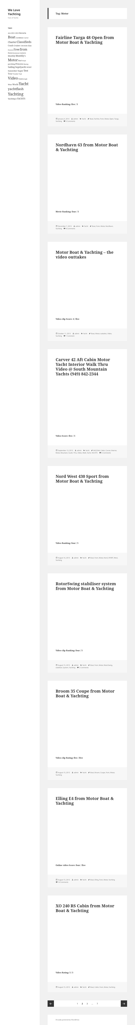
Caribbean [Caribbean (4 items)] (19, 38)
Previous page (51, 1003)
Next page (124, 1003)
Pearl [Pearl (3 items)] (24, 61)
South (70, 453)
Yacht (84, 119)
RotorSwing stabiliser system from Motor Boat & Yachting (86, 586)
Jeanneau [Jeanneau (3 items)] (16, 53)
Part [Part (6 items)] (20, 60)
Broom (97, 772)
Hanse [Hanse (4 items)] (10, 53)
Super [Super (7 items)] (20, 70)
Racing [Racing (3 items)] (26, 64)
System (65, 667)
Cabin (103, 450)
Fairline (96, 119)
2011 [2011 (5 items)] (13, 33)
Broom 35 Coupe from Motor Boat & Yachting (85, 693)
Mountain (64, 453)
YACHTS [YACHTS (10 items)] (21, 98)
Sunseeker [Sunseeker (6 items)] (12, 71)
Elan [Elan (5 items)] (30, 45)
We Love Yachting (14, 12)
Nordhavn (109, 226)
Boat (91, 119)
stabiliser (59, 667)
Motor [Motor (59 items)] (13, 60)
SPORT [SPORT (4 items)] (29, 67)
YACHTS (95, 453)
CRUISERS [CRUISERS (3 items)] (24, 46)
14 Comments (63, 882)
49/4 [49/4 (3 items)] (9, 33)
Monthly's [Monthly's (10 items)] (21, 55)
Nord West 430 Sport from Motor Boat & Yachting (82, 478)
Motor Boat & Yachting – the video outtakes (85, 254)
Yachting (59, 121)
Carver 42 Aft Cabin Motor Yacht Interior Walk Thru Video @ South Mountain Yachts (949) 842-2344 (83, 367)
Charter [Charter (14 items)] (12, 42)
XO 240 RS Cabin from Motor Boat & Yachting (85, 908)
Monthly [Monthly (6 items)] (11, 56)
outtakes (103, 333)
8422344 (96, 450)
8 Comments (70, 228)
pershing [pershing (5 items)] (11, 64)
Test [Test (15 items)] (26, 70)
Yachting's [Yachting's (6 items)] (12, 98)
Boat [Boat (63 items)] (11, 37)
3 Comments (70, 121)
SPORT (110, 558)
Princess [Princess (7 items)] (19, 64)
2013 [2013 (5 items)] (17, 33)
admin (75, 119)
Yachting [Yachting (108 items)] (15, 94)
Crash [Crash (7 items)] (10, 45)
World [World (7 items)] (15, 84)
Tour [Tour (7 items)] (10, 73)
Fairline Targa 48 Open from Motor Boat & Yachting (85, 40)
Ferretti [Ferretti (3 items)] (10, 50)
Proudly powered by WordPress (67, 1020)
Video (109, 333)
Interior (113, 450)
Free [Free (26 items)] (16, 49)
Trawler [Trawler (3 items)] (15, 74)
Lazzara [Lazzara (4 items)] (23, 53)
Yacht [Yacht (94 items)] (23, 83)
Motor (107, 119)
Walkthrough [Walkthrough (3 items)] (22, 79)
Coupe (102, 772)
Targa (116, 119)
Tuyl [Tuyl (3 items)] (20, 74)
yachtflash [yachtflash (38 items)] (16, 89)
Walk (84, 453)
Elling (96, 880)
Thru (75, 453)
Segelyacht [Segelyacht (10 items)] (20, 67)
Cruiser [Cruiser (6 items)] (17, 45)
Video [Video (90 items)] (13, 78)
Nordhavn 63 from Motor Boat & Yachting (87, 147)
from (102, 119)
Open (112, 119)
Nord (106, 558)
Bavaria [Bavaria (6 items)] (22, 33)
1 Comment (70, 336)
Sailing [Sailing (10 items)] (11, 67)
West (116, 558)
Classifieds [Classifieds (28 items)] (24, 42)
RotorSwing (108, 665)
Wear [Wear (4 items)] (10, 84)
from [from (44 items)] (23, 49)
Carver (108, 450)
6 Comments (106, 453)
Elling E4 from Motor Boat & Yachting (85, 801)
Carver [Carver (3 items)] (26, 38)
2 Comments (84, 667)
